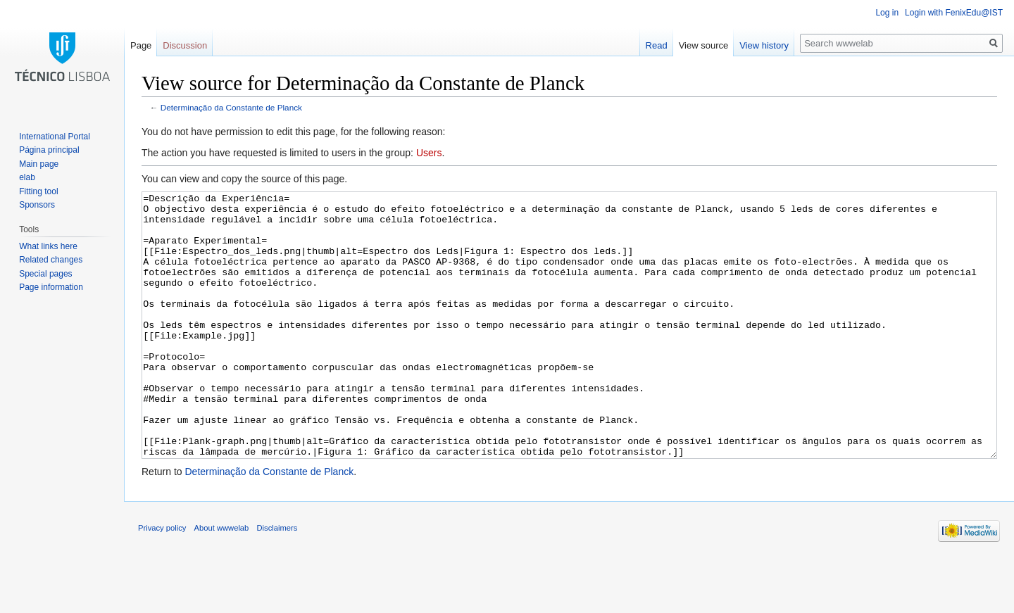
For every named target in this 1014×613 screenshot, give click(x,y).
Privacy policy (162, 580)
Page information (51, 287)
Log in (887, 13)
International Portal (54, 136)
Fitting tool (38, 191)
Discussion (185, 45)
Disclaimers (277, 580)
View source (704, 45)
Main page (38, 164)
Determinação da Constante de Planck (231, 107)
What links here (48, 246)
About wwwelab (221, 580)
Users (429, 152)
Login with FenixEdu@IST (954, 13)
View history (764, 45)
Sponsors (37, 205)
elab (27, 177)
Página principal (49, 150)
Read (657, 45)
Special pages (45, 274)
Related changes (50, 260)
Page (140, 45)
